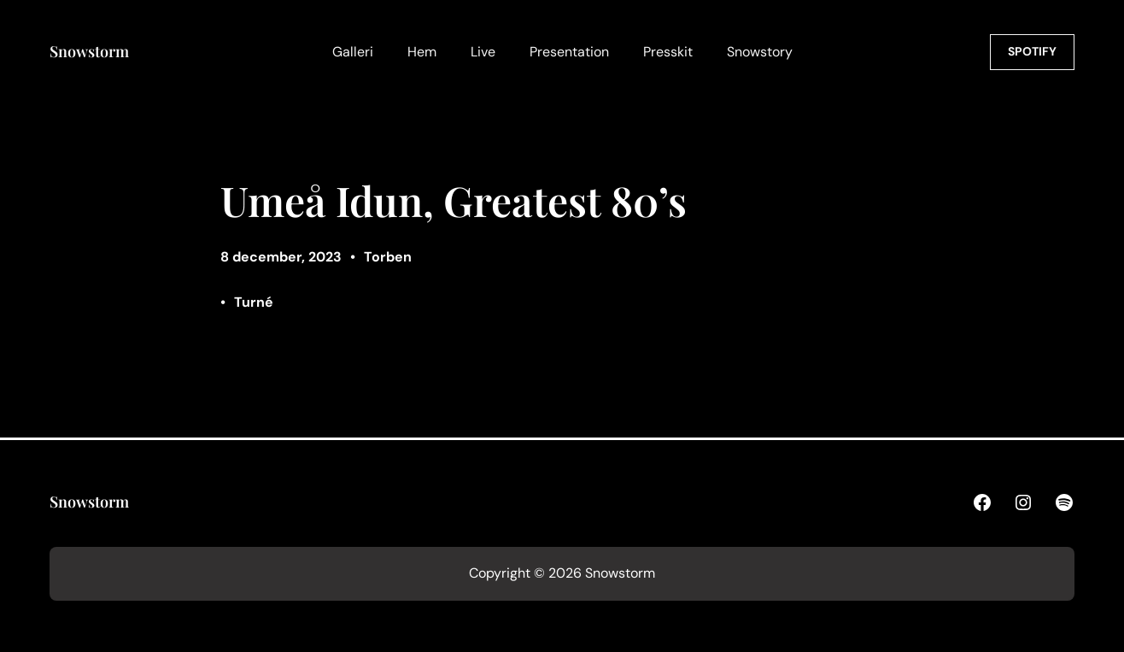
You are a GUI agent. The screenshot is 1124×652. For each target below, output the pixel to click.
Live (483, 52)
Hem (421, 52)
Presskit (668, 52)
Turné (253, 302)
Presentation (569, 52)
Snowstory (760, 52)
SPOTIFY (1032, 51)
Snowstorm (89, 51)
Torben (388, 257)
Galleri (352, 52)
